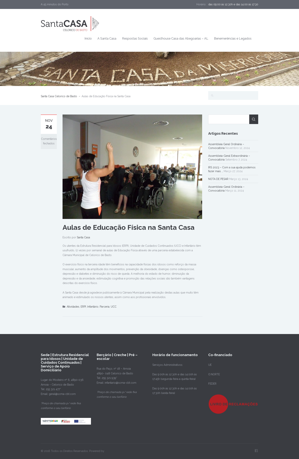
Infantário (92, 306)
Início (88, 38)
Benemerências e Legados (233, 38)
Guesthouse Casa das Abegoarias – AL (181, 38)
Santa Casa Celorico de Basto (59, 96)
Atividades (73, 306)
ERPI (83, 306)
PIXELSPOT (112, 451)
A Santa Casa (106, 38)
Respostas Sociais (135, 38)
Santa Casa (83, 237)
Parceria (104, 306)
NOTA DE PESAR (218, 179)
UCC (114, 306)
